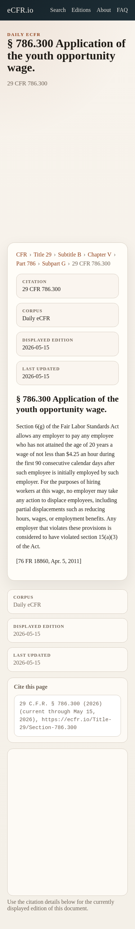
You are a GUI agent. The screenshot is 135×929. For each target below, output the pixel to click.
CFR (21, 254)
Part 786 (26, 263)
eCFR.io (20, 10)
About (103, 10)
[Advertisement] (67, 171)
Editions (81, 10)
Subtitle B (69, 254)
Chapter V (100, 254)
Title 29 (42, 254)
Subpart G (54, 263)
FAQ (122, 10)
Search (58, 10)
